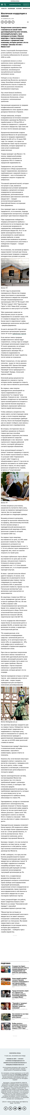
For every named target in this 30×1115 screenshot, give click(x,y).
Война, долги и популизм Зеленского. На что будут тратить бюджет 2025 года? (19, 1026)
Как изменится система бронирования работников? (20, 1015)
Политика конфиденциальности (15, 1060)
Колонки (19, 8)
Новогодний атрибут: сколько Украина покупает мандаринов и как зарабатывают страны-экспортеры (20, 982)
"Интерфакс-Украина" (21, 1074)
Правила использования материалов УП (15, 1062)
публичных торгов (19, 334)
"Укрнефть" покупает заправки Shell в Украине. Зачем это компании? (19, 1005)
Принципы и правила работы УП (15, 1064)
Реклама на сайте (11, 1058)
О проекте (20, 1058)
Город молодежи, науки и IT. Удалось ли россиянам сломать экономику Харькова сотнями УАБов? (20, 994)
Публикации (11, 8)
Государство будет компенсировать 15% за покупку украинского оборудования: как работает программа (20, 969)
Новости (3, 8)
